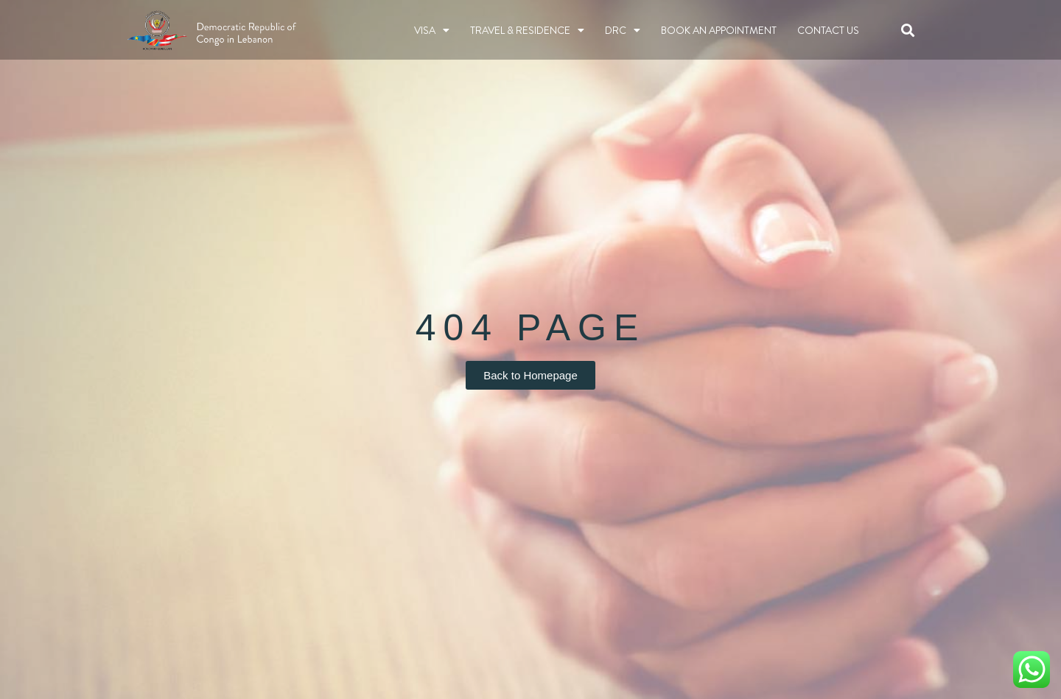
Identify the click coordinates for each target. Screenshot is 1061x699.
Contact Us (828, 30)
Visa (431, 30)
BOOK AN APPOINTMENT (719, 30)
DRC (622, 30)
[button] (908, 30)
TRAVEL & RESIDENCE (527, 30)
